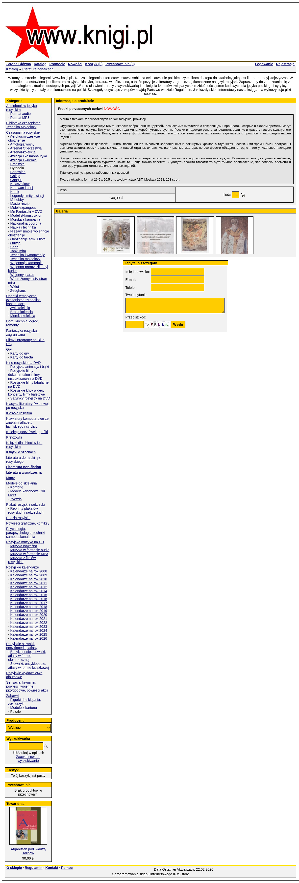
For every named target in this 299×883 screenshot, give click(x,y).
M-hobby (17, 200)
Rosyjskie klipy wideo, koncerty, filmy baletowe (26, 392)
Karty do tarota (21, 357)
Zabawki (12, 696)
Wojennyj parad (22, 275)
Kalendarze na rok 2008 (28, 571)
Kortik (14, 192)
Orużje (15, 243)
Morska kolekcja (22, 316)
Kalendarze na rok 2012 (28, 587)
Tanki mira (18, 251)
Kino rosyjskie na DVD (23, 363)
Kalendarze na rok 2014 (28, 591)
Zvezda (16, 499)
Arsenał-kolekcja (23, 152)
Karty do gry (19, 353)
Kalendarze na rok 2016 (28, 599)
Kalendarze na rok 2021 (28, 619)
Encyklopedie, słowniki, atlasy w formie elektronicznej (27, 656)
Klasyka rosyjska (19, 413)
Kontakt (51, 868)
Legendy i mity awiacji (27, 196)
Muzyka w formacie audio (30, 550)
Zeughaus (18, 291)
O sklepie (14, 868)
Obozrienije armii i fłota (28, 239)
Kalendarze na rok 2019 (28, 611)
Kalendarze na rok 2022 (28, 623)
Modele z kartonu (23, 708)
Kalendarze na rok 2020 (28, 615)
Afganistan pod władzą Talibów (28, 851)
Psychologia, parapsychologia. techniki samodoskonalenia (25, 533)
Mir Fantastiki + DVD (26, 211)
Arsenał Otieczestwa (26, 148)
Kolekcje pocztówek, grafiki (27, 432)
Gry (9, 349)
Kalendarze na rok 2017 (28, 603)
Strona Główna (18, 64)
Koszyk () (93, 64)
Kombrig (16, 487)
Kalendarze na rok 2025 (28, 634)
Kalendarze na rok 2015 (28, 595)
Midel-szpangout (23, 208)
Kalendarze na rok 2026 (28, 638)
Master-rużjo (20, 204)
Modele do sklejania (21, 483)
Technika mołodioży (25, 259)
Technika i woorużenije (27, 255)
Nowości (75, 64)
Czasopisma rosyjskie (23, 132)
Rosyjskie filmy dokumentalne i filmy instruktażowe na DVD (25, 374)
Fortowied (17, 172)
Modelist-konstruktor (26, 215)
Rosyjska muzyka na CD (25, 542)
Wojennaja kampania (26, 263)
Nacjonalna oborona (25, 223)
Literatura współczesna (24, 472)
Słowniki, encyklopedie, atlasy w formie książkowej (28, 666)
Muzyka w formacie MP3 (29, 554)
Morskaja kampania (25, 219)
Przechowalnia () (120, 64)
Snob (14, 247)
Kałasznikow (20, 184)
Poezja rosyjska (18, 518)
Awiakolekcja (20, 308)
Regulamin (34, 868)
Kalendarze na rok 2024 (28, 630)
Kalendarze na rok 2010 (28, 579)
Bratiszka (17, 164)
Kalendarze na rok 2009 (28, 575)
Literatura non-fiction (37, 69)
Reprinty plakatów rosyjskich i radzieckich (25, 510)
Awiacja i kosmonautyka (28, 156)
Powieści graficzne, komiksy (27, 523)
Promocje (57, 64)
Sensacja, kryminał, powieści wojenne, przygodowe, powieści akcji (27, 686)
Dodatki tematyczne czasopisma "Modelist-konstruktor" (23, 300)
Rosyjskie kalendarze (22, 567)
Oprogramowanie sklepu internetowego (142, 874)
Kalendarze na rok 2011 (28, 583)
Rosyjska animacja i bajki (29, 367)
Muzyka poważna (23, 546)
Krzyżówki (14, 437)
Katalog (40, 64)
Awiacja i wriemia (23, 160)
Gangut (16, 180)
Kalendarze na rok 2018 (28, 607)
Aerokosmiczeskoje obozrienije (24, 138)
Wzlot (14, 287)
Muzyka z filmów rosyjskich (22, 560)
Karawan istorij (21, 188)
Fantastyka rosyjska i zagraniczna (22, 332)
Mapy (10, 478)
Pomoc (67, 868)
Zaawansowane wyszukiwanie (28, 759)
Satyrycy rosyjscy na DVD (30, 398)
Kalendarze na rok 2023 (28, 627)
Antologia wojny (22, 144)
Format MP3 (19, 118)
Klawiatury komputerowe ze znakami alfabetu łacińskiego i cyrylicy (27, 422)
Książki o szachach (21, 452)
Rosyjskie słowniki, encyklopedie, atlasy (21, 646)
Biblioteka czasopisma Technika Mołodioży (23, 125)
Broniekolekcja (21, 312)
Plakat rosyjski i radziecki (25, 504)
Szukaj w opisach (30, 753)
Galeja (15, 176)
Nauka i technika (23, 227)
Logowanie (264, 64)
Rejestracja (285, 64)
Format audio (20, 114)
